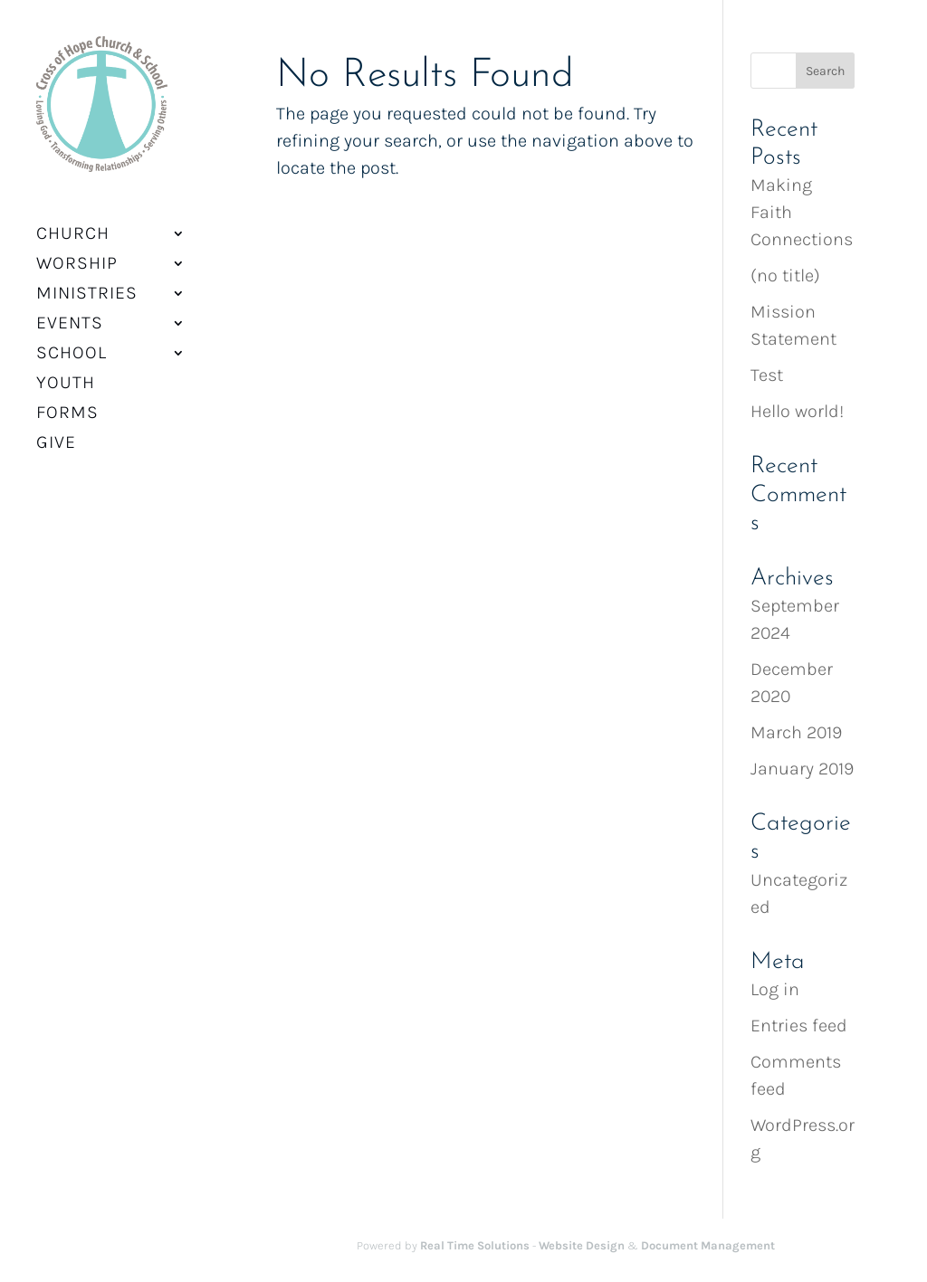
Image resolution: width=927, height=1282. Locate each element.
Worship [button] (77, 252)
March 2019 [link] (796, 732)
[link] (96, 109)
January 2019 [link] (802, 768)
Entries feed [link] (798, 1025)
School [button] (71, 342)
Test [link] (766, 375)
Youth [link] (65, 372)
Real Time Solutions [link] (475, 1245)
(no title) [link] (785, 275)
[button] (825, 70)
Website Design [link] (582, 1245)
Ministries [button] (87, 282)
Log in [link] (774, 989)
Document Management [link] (708, 1245)
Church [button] (73, 222)
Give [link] (56, 431)
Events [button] (69, 312)
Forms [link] (67, 402)
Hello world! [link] (797, 411)
